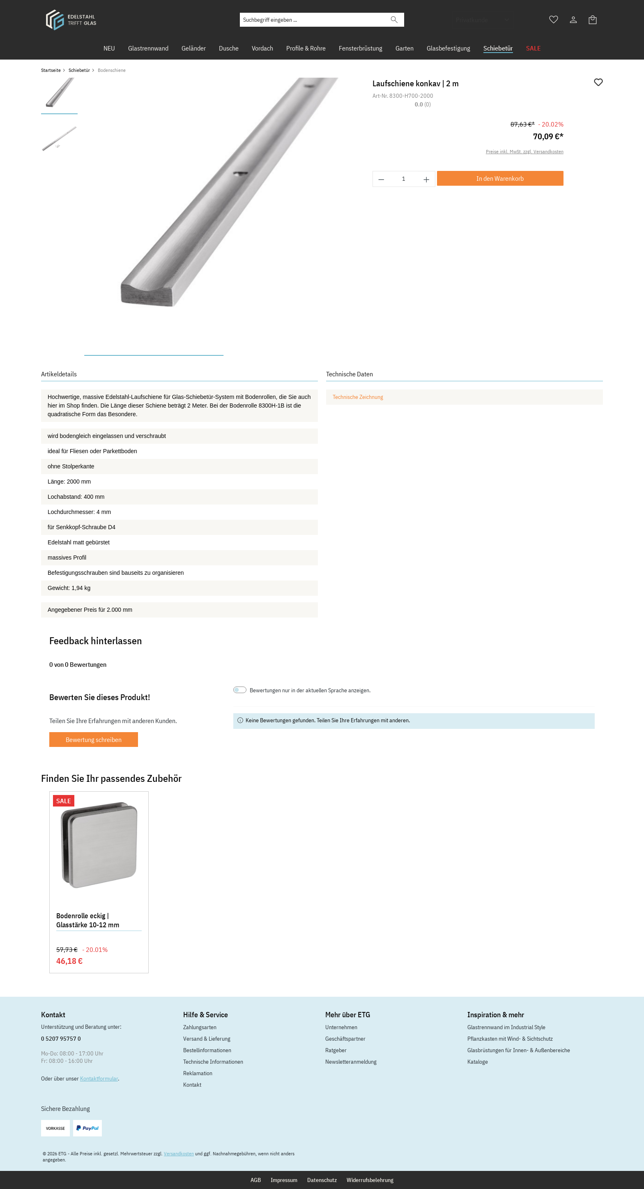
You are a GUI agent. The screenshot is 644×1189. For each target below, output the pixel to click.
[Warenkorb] (593, 20)
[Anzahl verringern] (381, 179)
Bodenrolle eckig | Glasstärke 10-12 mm (88, 920)
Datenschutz (322, 1180)
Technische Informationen (213, 1061)
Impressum (284, 1180)
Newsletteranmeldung (351, 1061)
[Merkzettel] (553, 20)
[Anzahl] (404, 179)
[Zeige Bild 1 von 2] (153, 355)
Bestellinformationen (207, 1050)
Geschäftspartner (345, 1038)
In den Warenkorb (500, 178)
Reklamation (197, 1073)
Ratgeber (336, 1050)
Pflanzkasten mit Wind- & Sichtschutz (510, 1038)
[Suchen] (394, 20)
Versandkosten (179, 1153)
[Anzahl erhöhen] (426, 179)
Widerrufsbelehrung (370, 1180)
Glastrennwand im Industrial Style (506, 1027)
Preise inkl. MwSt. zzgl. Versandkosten (525, 151)
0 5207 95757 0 (61, 1038)
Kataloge (477, 1061)
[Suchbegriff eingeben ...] (312, 20)
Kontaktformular (99, 1078)
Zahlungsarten (199, 1027)
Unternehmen (341, 1027)
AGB (256, 1180)
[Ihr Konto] (573, 20)
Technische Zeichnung (358, 397)
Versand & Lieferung (206, 1038)
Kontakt (192, 1084)
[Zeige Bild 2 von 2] (293, 355)
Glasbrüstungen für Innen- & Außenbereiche (518, 1050)
